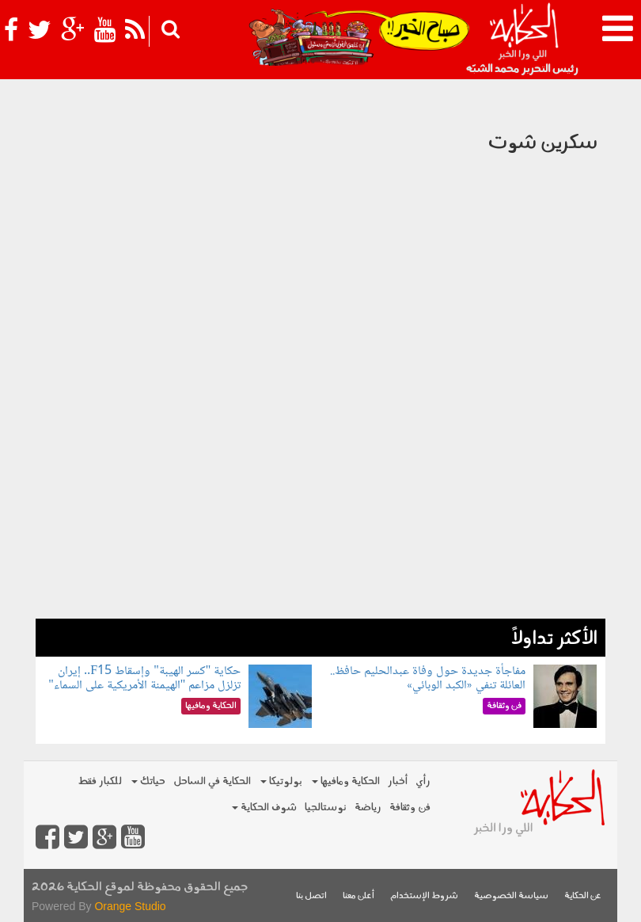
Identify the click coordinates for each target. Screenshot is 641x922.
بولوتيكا (281, 781)
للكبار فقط (100, 781)
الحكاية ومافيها (346, 781)
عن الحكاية (582, 896)
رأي (422, 781)
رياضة (368, 807)
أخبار (398, 781)
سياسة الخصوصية (511, 896)
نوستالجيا (326, 807)
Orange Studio (129, 906)
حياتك (148, 781)
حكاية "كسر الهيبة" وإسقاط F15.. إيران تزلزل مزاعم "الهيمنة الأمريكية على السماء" (144, 678)
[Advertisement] (320, 508)
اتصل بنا (311, 896)
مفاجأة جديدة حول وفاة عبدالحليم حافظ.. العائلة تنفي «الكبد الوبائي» (427, 678)
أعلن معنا (358, 896)
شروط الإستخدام (424, 896)
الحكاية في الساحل (212, 781)
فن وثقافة (409, 807)
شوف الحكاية (264, 807)
